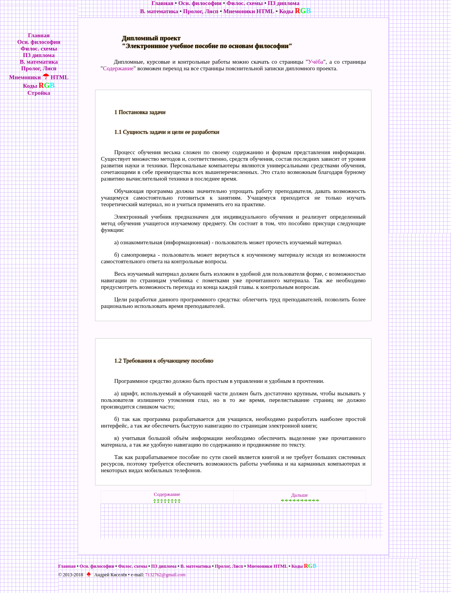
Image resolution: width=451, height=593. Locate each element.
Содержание (118, 68)
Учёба (315, 62)
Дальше (299, 495)
